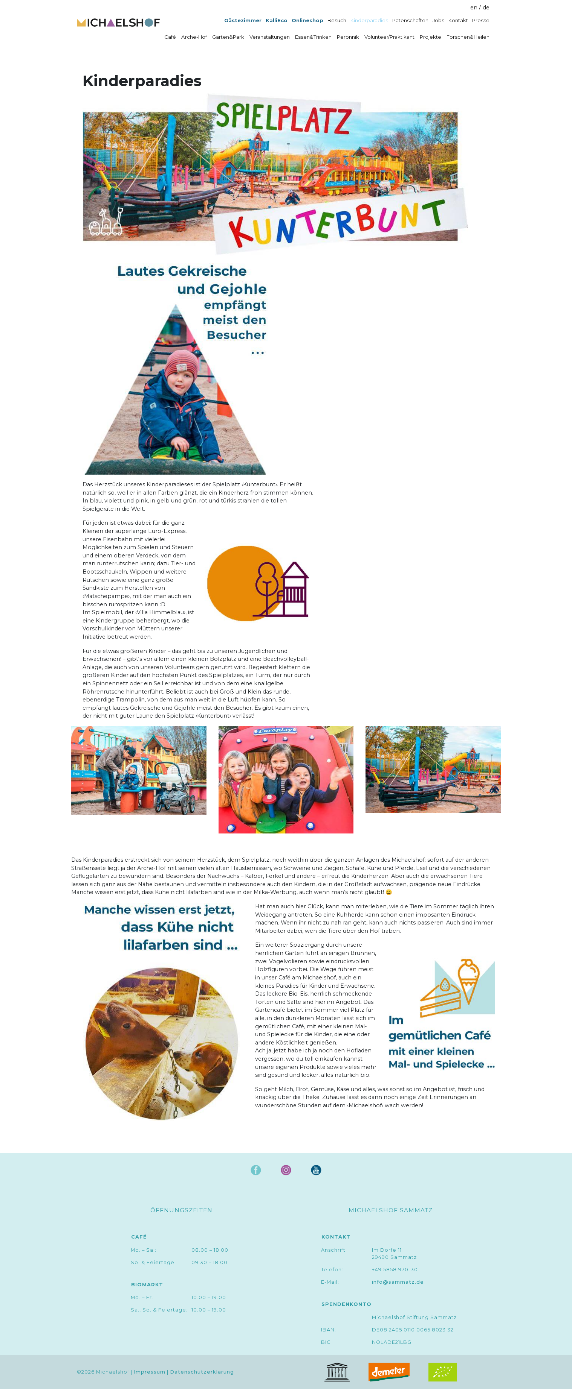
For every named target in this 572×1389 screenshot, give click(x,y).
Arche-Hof (194, 37)
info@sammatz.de (398, 1282)
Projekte (430, 37)
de (486, 7)
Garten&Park (228, 37)
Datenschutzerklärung (202, 1372)
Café (170, 37)
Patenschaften (410, 20)
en (473, 7)
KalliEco (277, 20)
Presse (480, 20)
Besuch (336, 20)
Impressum (149, 1372)
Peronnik (348, 37)
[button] (275, 175)
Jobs (438, 20)
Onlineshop (307, 20)
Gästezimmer (243, 20)
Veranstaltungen (269, 37)
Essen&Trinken (313, 37)
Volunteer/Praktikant (389, 37)
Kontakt (458, 20)
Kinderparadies (369, 20)
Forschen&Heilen (468, 37)
